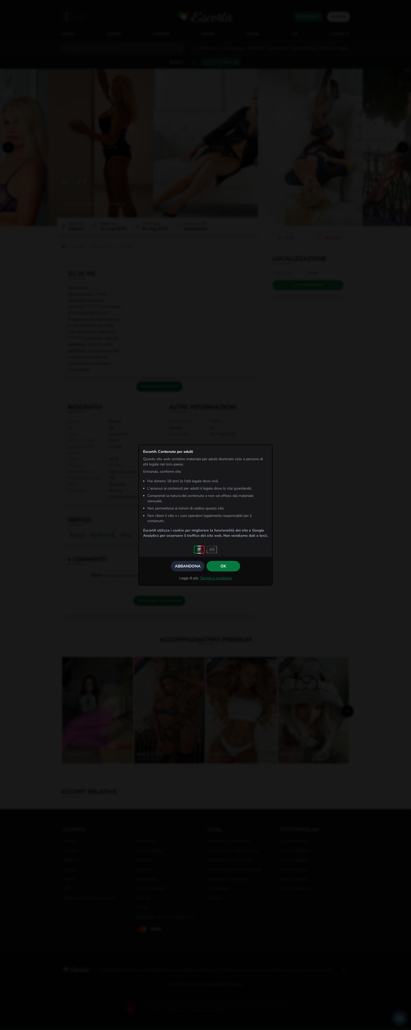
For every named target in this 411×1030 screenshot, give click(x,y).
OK (223, 566)
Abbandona (188, 566)
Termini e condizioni (216, 578)
